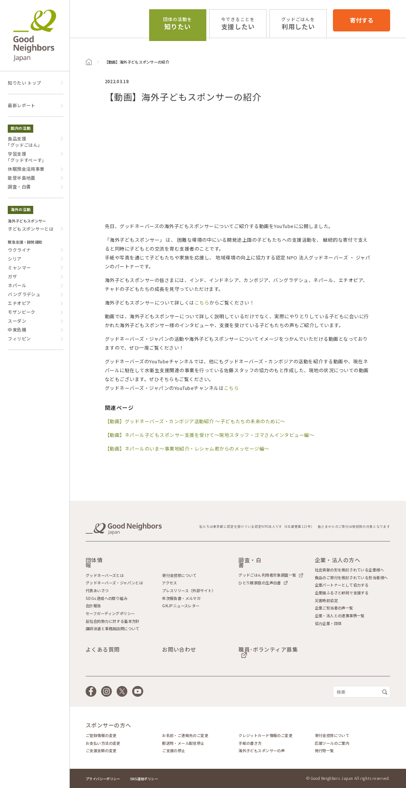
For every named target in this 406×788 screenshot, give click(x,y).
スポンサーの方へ (108, 725)
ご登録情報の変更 (101, 735)
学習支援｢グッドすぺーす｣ (26, 156)
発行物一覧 (324, 751)
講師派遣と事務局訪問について (113, 629)
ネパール (17, 285)
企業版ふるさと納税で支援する (342, 593)
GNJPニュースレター (181, 606)
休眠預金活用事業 (26, 169)
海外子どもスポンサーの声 (261, 751)
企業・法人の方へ (338, 560)
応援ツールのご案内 (332, 743)
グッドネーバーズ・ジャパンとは (114, 583)
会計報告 (93, 606)
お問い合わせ (179, 649)
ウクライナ (19, 250)
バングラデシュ (24, 294)
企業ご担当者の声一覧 (334, 608)
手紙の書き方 (249, 743)
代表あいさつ (97, 590)
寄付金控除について (179, 575)
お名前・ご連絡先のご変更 (185, 735)
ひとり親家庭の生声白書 (259, 583)
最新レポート (21, 105)
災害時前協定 (326, 600)
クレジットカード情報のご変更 (265, 735)
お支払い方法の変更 (103, 743)
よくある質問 (103, 649)
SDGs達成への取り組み (106, 598)
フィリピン (19, 338)
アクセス (169, 583)
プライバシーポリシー (103, 778)
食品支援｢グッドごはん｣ (24, 141)
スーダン (17, 320)
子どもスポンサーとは (31, 228)
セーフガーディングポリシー (110, 613)
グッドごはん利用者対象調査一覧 (267, 575)
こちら (202, 302)
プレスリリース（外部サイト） (189, 590)
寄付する (362, 20)
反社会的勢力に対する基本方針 (113, 621)
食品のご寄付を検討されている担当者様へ (351, 578)
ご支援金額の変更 (101, 751)
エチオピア (19, 303)
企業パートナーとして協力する (342, 585)
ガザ (12, 276)
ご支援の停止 (173, 751)
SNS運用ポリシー (144, 778)
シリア (14, 258)
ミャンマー (19, 267)
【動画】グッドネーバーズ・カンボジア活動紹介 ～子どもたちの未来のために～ (195, 421)
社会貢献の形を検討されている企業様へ (349, 570)
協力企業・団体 (328, 623)
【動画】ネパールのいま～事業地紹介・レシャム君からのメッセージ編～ (187, 448)
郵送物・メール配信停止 (183, 743)
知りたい (177, 23)
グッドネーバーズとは (105, 575)
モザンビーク (21, 312)
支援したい (238, 23)
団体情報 (94, 562)
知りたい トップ (24, 82)
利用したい (298, 23)
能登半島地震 (21, 177)
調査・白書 (19, 186)
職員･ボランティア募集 (268, 650)
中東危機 (17, 329)
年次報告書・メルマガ (181, 598)
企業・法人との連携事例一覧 (340, 616)
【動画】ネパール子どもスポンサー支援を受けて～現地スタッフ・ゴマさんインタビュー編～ (209, 434)
